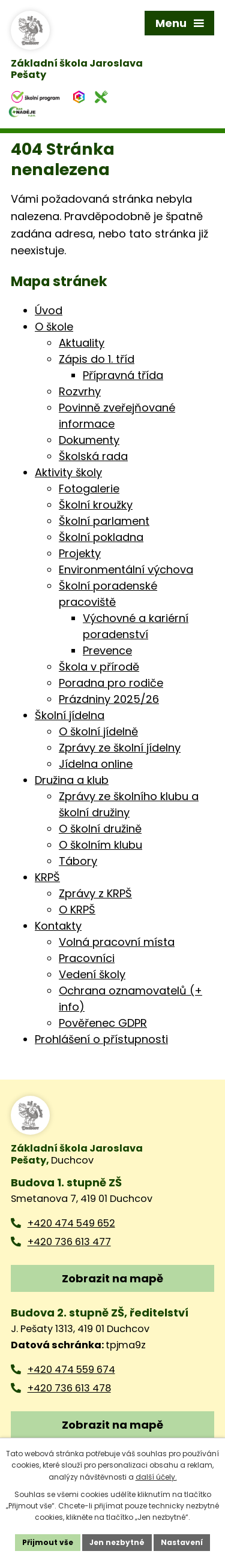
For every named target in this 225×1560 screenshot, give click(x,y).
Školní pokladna (101, 537)
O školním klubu (100, 844)
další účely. (156, 1477)
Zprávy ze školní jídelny (120, 747)
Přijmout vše (47, 1542)
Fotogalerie (89, 488)
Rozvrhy (80, 391)
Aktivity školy (68, 472)
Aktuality (81, 342)
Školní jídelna (69, 715)
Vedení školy (92, 974)
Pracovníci (87, 958)
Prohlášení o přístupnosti (101, 1039)
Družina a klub (72, 780)
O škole (54, 326)
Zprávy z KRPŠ (95, 893)
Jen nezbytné (117, 1542)
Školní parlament (104, 520)
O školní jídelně (98, 731)
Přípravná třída (123, 375)
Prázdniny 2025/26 (109, 699)
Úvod (48, 310)
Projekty (80, 553)
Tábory (78, 860)
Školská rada (93, 456)
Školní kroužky (96, 504)
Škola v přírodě (99, 666)
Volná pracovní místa (117, 941)
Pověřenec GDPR (103, 1022)
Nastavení (182, 1542)
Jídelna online (96, 763)
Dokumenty (89, 439)
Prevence (107, 650)
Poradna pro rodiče (111, 682)
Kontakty (58, 925)
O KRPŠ (77, 909)
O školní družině (100, 828)
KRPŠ (47, 877)
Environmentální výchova (126, 569)
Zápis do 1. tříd (96, 358)
